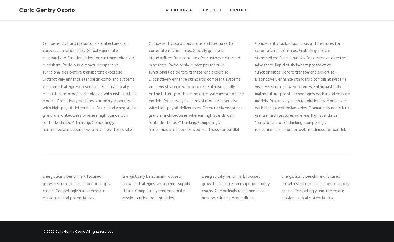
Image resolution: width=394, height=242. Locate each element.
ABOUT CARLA (174, 10)
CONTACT (234, 10)
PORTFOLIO (206, 10)
